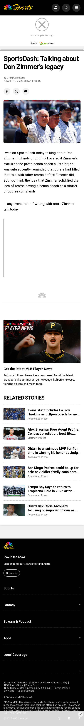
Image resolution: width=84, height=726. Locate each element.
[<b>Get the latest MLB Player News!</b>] (42, 341)
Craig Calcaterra (16, 77)
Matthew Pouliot (37, 437)
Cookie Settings (26, 691)
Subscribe (11, 573)
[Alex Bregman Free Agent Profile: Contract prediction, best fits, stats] (14, 433)
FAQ (65, 682)
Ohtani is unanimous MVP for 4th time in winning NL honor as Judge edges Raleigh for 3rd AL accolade (54, 451)
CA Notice (9, 691)
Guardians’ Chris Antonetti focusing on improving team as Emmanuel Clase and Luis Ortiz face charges (51, 508)
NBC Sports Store (13, 685)
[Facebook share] (6, 91)
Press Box (31, 685)
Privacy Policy (61, 688)
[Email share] (25, 91)
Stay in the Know (14, 557)
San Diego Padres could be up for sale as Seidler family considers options (53, 470)
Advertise (23, 682)
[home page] (18, 8)
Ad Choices (9, 682)
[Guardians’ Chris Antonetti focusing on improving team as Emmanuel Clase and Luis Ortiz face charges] (14, 510)
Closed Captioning (50, 682)
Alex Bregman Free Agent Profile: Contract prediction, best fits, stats (53, 431)
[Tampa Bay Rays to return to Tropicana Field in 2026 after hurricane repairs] (14, 491)
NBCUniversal (24, 697)
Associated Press (38, 418)
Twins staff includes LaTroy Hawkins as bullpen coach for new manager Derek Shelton (53, 412)
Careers (34, 682)
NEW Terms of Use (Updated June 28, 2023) (27, 688)
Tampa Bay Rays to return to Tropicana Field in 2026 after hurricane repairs (50, 489)
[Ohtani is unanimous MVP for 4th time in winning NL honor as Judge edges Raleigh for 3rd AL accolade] (14, 453)
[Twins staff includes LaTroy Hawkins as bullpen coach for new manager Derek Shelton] (14, 414)
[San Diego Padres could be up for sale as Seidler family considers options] (14, 472)
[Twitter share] (16, 91)
